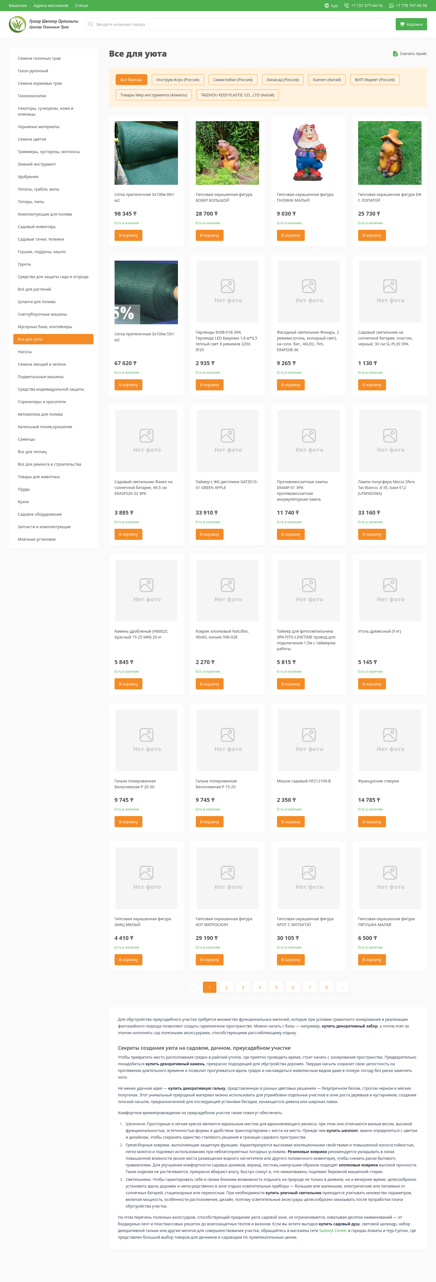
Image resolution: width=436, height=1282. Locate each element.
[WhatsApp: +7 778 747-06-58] (408, 5)
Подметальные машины (41, 376)
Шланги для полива (37, 301)
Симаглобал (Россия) (233, 79)
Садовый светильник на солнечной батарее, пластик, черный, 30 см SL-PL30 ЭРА (385, 338)
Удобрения (28, 176)
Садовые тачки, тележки (41, 239)
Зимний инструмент (37, 164)
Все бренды (131, 79)
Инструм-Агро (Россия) (178, 79)
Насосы (25, 351)
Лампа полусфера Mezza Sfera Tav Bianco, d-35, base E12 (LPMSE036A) (386, 488)
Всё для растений (34, 289)
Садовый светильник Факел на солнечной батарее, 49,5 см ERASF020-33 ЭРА (144, 488)
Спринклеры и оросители (42, 401)
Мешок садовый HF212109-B (304, 781)
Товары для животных (39, 476)
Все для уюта (30, 339)
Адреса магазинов (51, 5)
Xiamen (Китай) (327, 79)
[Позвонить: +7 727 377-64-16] (363, 5)
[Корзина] (411, 24)
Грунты (24, 264)
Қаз (331, 5)
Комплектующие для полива (45, 214)
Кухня (23, 501)
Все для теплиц (32, 451)
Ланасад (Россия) (283, 79)
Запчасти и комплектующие (44, 526)
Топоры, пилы (31, 201)
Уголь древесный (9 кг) (379, 632)
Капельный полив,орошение (45, 426)
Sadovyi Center (333, 1231)
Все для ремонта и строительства (49, 464)
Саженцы (26, 439)
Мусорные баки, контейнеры (45, 326)
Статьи (81, 5)
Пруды (24, 489)
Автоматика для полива (40, 414)
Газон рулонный (33, 70)
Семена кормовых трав (40, 83)
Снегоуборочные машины (42, 314)
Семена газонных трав (39, 58)
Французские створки (378, 781)
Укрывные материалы (39, 126)
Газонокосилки (32, 95)
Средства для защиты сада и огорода (53, 276)
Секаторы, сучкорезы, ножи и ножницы (45, 111)
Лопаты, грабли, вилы (38, 189)
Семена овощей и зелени (42, 364)
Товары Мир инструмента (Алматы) (153, 95)
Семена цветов (32, 139)
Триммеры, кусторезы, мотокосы (49, 151)
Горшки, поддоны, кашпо (42, 251)
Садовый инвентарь (37, 226)
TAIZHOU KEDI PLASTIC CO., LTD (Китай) (237, 95)
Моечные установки (37, 539)
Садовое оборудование (40, 514)
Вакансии (18, 5)
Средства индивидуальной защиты (51, 389)
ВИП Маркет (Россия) (375, 79)
